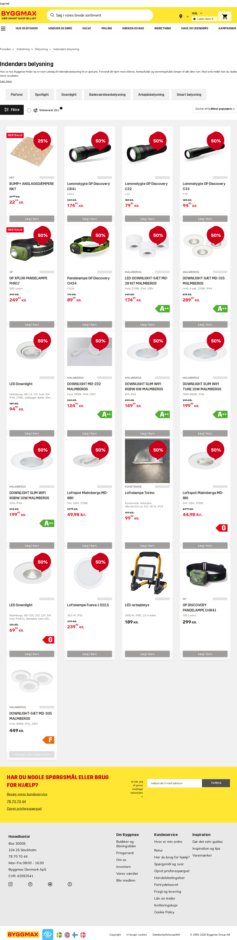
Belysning (41, 38)
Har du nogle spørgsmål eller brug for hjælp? (58, 771)
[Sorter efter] (215, 98)
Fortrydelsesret (166, 874)
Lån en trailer (164, 888)
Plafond (16, 84)
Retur (158, 840)
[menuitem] (3, 28)
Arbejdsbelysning (151, 84)
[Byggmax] (19, 15)
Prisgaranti (125, 842)
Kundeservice (166, 824)
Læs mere (6, 71)
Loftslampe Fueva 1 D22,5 (88, 594)
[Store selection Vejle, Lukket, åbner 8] (204, 16)
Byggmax (41, 937)
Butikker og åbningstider (126, 833)
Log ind (4, 3)
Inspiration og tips (206, 838)
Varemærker (202, 845)
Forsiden (5, 38)
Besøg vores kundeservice (27, 784)
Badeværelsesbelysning (107, 84)
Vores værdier (127, 863)
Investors (123, 856)
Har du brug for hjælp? (172, 847)
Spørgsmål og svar (169, 854)
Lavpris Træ (54, 937)
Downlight (69, 84)
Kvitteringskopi (165, 895)
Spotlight (42, 84)
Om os (121, 849)
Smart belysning (189, 84)
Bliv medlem (125, 870)
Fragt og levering (167, 881)
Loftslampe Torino (139, 482)
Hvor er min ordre (168, 831)
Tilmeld (216, 772)
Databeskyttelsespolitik (166, 924)
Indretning (23, 38)
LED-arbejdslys (137, 594)
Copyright (115, 924)
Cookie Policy (164, 902)
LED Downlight (21, 373)
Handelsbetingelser (169, 867)
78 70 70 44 (16, 791)
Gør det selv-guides (207, 831)
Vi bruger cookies (136, 924)
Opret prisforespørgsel (24, 798)
